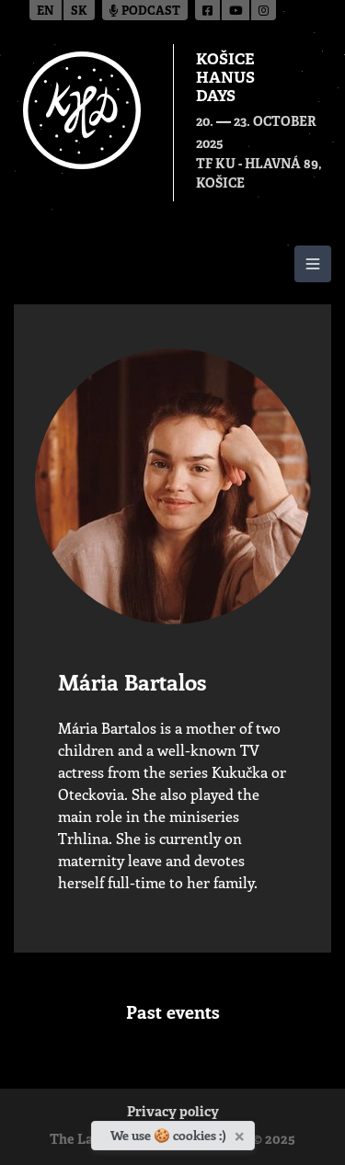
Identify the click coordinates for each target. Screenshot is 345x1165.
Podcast (144, 11)
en (45, 11)
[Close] (241, 1133)
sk (79, 11)
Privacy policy (173, 1113)
